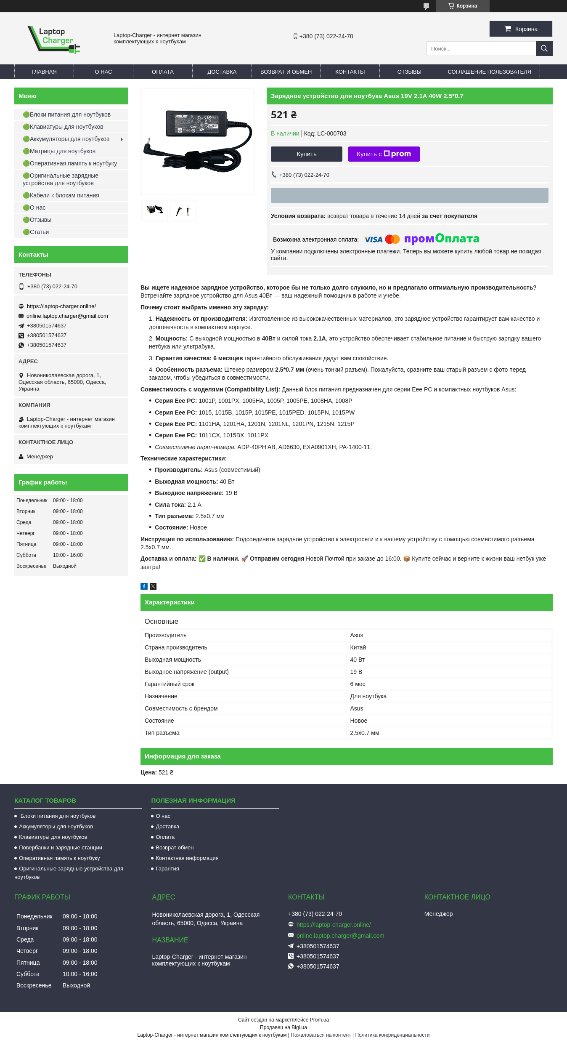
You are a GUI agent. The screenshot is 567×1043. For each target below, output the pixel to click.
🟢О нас (34, 207)
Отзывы (409, 72)
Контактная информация (187, 858)
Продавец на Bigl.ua (283, 1027)
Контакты (350, 72)
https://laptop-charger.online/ (61, 306)
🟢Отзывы (37, 219)
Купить (306, 153)
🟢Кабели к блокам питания (61, 195)
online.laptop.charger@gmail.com (67, 316)
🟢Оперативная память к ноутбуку (70, 163)
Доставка (222, 72)
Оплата (163, 72)
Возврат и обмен (286, 72)
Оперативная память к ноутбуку (59, 858)
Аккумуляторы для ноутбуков (56, 826)
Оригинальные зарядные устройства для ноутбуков (68, 872)
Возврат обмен (174, 847)
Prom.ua (319, 1020)
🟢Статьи (36, 232)
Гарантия (167, 868)
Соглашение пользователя (489, 72)
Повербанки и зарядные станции (60, 847)
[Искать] (544, 48)
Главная (44, 72)
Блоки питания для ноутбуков (57, 816)
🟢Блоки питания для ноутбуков (67, 114)
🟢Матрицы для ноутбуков (59, 151)
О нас (103, 72)
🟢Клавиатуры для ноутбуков (63, 126)
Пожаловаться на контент (321, 1035)
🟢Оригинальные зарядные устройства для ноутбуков (60, 179)
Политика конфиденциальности (392, 1035)
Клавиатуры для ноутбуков (53, 837)
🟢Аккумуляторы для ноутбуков (66, 139)
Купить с (384, 154)
